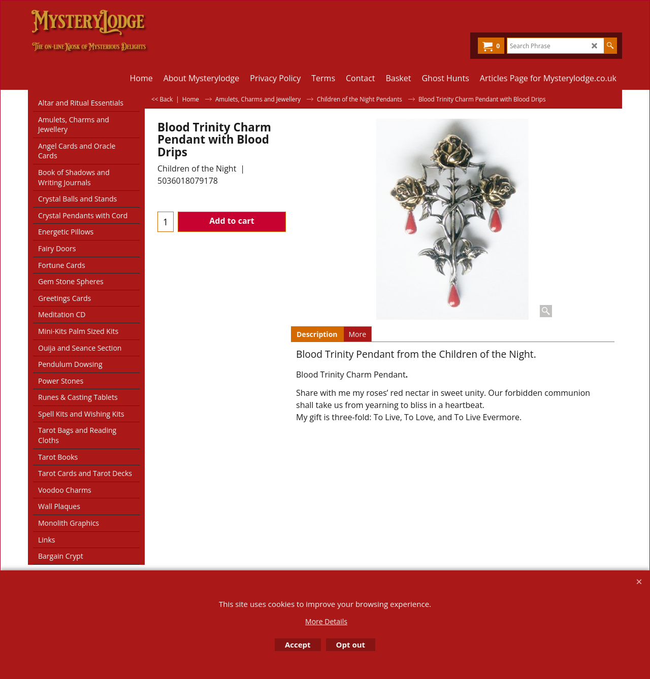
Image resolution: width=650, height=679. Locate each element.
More (358, 334)
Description (317, 334)
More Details (326, 621)
